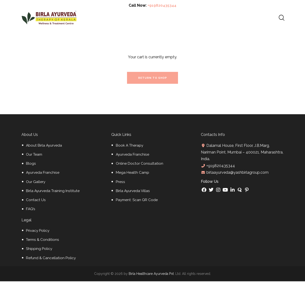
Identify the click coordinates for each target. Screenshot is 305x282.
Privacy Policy (38, 231)
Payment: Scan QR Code (137, 201)
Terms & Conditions (43, 240)
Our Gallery (36, 182)
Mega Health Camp (133, 173)
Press (120, 182)
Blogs (31, 164)
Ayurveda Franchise (43, 173)
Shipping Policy (39, 249)
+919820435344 (161, 5)
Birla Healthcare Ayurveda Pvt (151, 275)
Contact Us (36, 201)
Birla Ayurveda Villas (133, 192)
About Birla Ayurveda (44, 146)
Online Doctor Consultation (140, 164)
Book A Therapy (130, 146)
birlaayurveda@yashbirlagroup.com (237, 173)
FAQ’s (31, 210)
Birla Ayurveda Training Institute (53, 192)
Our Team (34, 155)
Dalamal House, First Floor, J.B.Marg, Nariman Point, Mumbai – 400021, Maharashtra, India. (237, 153)
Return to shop (152, 78)
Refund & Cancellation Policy (51, 259)
